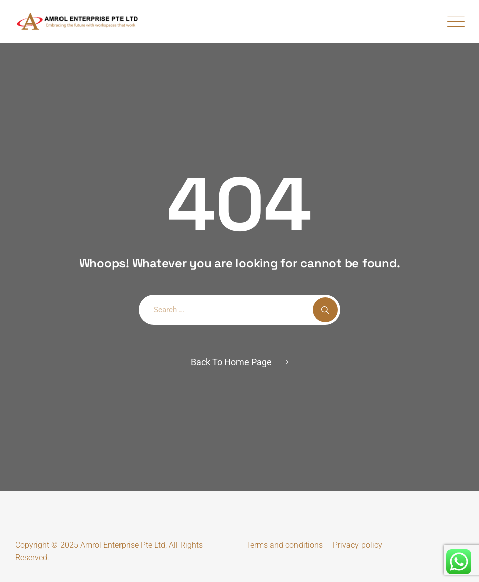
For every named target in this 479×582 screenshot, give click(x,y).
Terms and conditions (284, 545)
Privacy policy (357, 545)
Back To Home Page (231, 362)
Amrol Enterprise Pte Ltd (122, 545)
